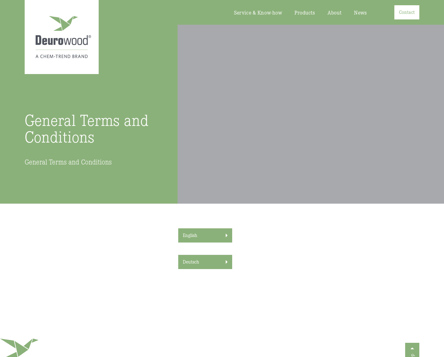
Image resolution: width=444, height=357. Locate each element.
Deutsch (191, 261)
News (360, 12)
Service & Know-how (258, 12)
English (190, 235)
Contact (407, 12)
